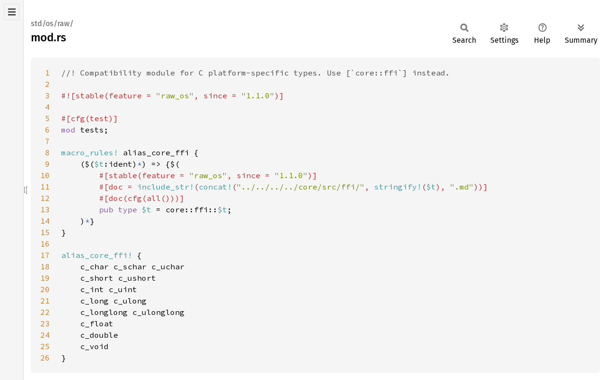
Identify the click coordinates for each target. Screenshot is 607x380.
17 (45, 255)
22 (45, 312)
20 (45, 289)
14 (45, 221)
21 (45, 300)
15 (45, 232)
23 (45, 323)
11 (45, 186)
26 (45, 357)
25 (45, 346)
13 (45, 209)
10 (45, 175)
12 (45, 198)
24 (45, 335)
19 (45, 278)
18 (45, 266)
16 (45, 243)
